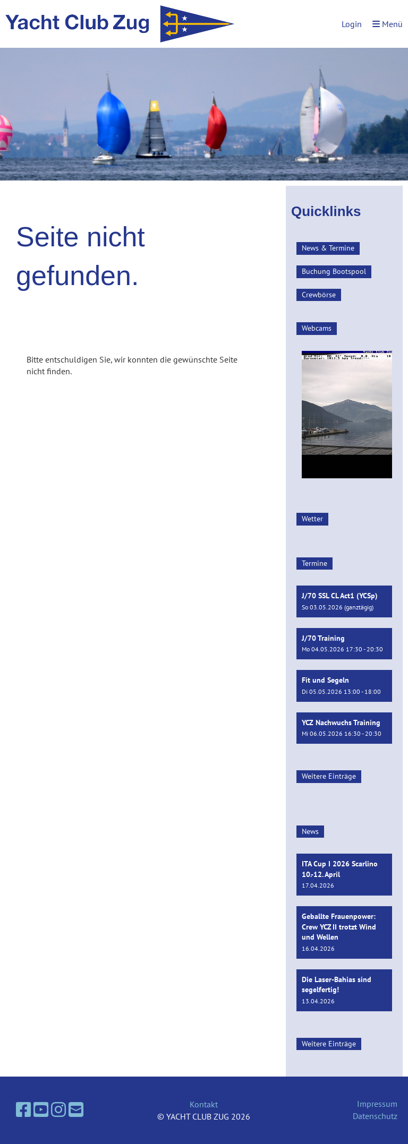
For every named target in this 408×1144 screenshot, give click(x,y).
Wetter (312, 518)
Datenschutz (375, 1116)
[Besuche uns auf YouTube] (40, 1109)
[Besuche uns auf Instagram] (58, 1109)
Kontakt (204, 1104)
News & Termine (328, 248)
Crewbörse (319, 294)
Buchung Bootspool (334, 271)
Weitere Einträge (329, 776)
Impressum (377, 1103)
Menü (387, 24)
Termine (314, 563)
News (310, 831)
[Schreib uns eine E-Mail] (76, 1109)
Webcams (317, 328)
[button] (344, 601)
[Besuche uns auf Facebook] (23, 1109)
